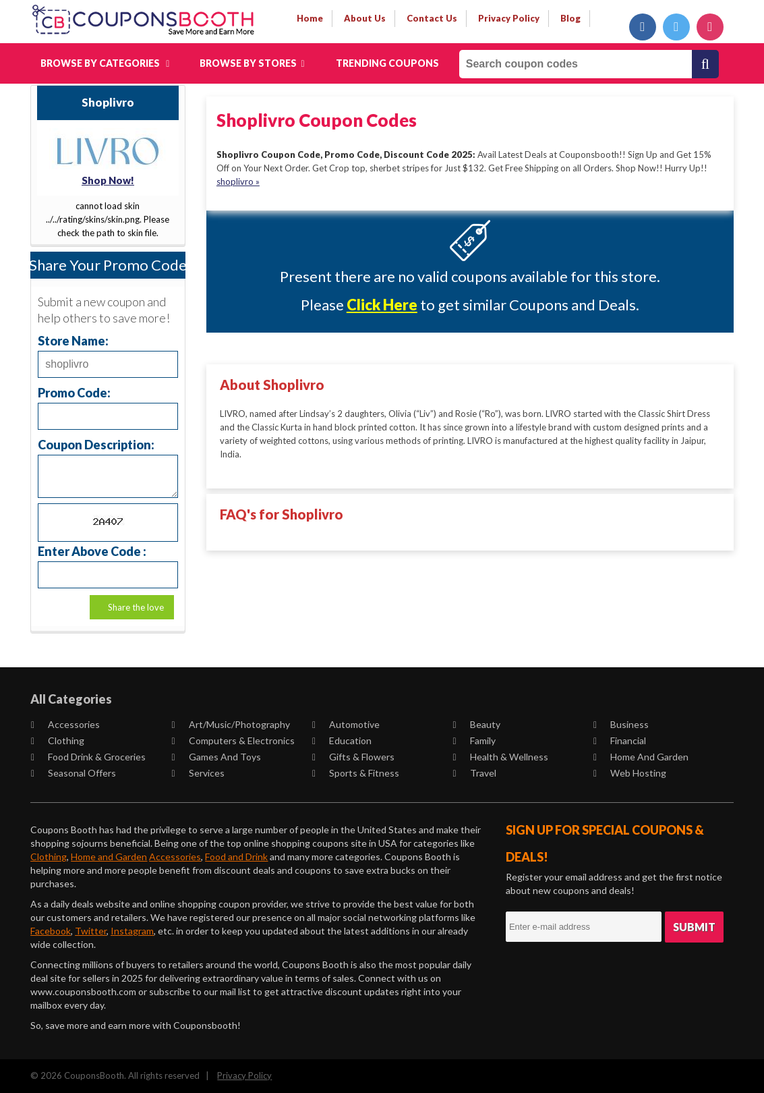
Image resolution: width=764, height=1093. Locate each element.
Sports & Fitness (355, 773)
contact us (432, 18)
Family (474, 740)
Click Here (382, 305)
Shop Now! (108, 180)
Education (342, 740)
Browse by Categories (104, 63)
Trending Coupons (387, 63)
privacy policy (508, 18)
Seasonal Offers (73, 773)
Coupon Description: (96, 444)
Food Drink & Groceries (88, 756)
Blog (570, 18)
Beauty (476, 724)
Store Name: (73, 340)
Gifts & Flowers (353, 756)
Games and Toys (216, 756)
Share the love (136, 607)
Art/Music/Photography (231, 724)
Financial (619, 740)
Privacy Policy (244, 1075)
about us (365, 18)
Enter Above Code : (92, 551)
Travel (474, 773)
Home (310, 18)
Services (198, 773)
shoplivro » (238, 181)
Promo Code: (74, 392)
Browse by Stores (252, 63)
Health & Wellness (500, 756)
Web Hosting (629, 773)
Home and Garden (640, 756)
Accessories (65, 724)
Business (621, 724)
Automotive (346, 724)
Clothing (57, 740)
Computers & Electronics (233, 740)
